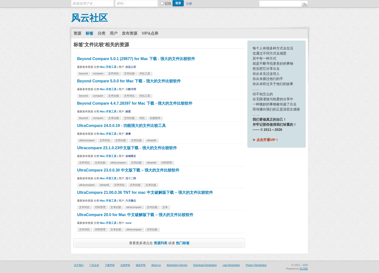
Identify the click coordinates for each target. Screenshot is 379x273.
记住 (168, 3)
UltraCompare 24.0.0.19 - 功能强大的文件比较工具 (121, 126)
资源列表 (160, 243)
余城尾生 (130, 156)
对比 (142, 118)
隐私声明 (141, 265)
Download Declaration (205, 265)
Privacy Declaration (256, 265)
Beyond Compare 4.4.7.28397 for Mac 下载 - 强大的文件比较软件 (134, 103)
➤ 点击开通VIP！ (266, 140)
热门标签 (183, 243)
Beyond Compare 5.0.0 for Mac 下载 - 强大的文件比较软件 (129, 81)
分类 (101, 33)
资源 (77, 33)
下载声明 (110, 265)
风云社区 (89, 18)
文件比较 (129, 73)
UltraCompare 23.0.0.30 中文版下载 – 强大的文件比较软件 (128, 170)
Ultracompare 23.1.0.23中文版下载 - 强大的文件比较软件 (127, 148)
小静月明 (130, 89)
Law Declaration (231, 265)
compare (98, 73)
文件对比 (113, 73)
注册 (189, 3)
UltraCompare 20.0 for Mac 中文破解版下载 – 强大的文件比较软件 (135, 215)
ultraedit (151, 140)
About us (156, 265)
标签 (89, 33)
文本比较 (113, 118)
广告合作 (94, 265)
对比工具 (144, 73)
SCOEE (303, 268)
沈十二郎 (130, 178)
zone (128, 222)
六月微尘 (130, 200)
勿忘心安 (130, 66)
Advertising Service (177, 265)
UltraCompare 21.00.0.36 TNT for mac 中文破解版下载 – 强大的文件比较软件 (145, 192)
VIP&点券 (150, 33)
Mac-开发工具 (108, 66)
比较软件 (155, 118)
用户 (113, 33)
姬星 (128, 111)
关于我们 (79, 265)
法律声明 (125, 265)
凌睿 (128, 133)
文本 (165, 207)
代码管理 (166, 162)
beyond (83, 73)
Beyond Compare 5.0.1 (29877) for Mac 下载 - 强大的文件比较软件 (136, 59)
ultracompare (87, 140)
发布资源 (129, 33)
